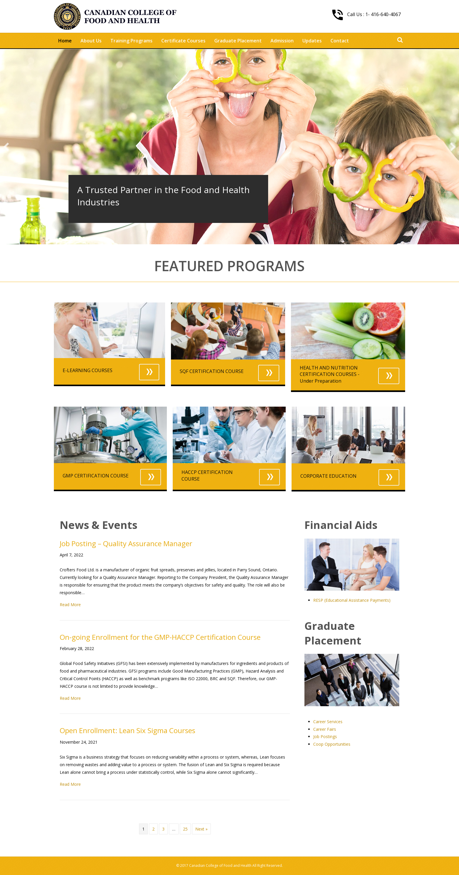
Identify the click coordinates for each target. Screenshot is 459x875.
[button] (149, 372)
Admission (282, 40)
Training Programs (131, 40)
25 (185, 829)
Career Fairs (324, 729)
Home (65, 40)
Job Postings (325, 736)
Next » (201, 829)
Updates (312, 40)
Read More (70, 604)
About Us (91, 40)
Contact (339, 40)
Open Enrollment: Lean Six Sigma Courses (127, 730)
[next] (453, 147)
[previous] (6, 147)
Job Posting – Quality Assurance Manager (126, 543)
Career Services (327, 721)
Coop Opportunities (331, 744)
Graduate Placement (238, 40)
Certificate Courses (183, 40)
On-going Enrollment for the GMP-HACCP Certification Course (160, 637)
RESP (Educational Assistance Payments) (352, 600)
